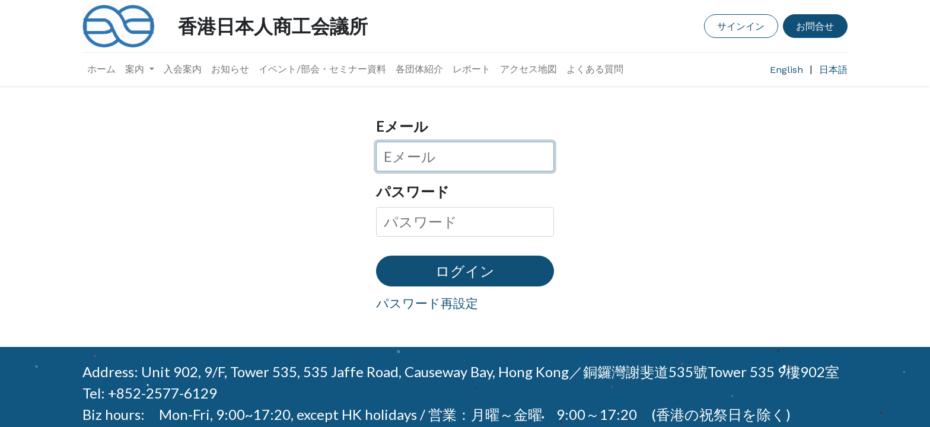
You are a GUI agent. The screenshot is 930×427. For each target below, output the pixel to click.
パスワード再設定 (427, 302)
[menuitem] (101, 69)
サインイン (741, 25)
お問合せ (815, 25)
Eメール (402, 126)
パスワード (413, 191)
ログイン (465, 270)
